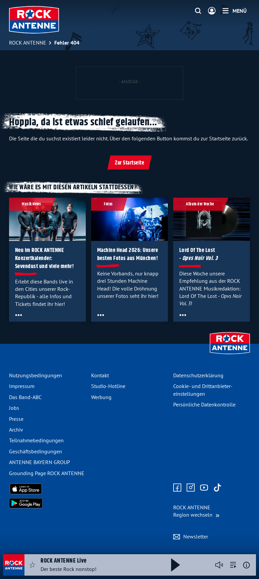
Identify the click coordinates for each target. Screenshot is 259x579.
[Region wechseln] (196, 511)
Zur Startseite (129, 163)
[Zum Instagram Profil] (190, 487)
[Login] (211, 11)
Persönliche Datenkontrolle (204, 404)
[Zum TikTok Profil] (217, 487)
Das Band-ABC (25, 397)
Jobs (14, 407)
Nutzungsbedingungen (35, 375)
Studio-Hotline (108, 386)
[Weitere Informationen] (246, 565)
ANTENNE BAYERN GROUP (39, 462)
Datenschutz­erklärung (198, 375)
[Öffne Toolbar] (18, 315)
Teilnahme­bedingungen (36, 440)
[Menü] (234, 10)
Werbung (101, 397)
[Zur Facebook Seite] (177, 487)
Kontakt (100, 375)
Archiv (16, 429)
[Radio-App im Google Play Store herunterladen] (47, 503)
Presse (16, 418)
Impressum (22, 386)
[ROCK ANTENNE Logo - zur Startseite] (34, 20)
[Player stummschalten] (219, 565)
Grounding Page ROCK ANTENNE (46, 473)
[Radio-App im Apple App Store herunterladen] (47, 489)
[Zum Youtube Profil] (204, 487)
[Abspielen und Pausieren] (175, 565)
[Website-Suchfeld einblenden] (198, 11)
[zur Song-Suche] (233, 565)
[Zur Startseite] (230, 355)
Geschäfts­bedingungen (35, 451)
